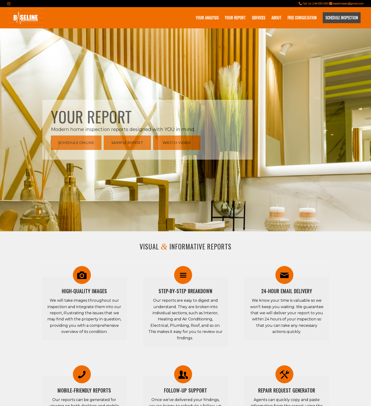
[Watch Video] (176, 142)
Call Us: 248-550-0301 (315, 3)
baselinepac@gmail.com (348, 3)
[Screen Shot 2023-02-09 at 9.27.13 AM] (25, 17)
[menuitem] (207, 17)
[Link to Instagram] (8, 3)
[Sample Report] (127, 142)
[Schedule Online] (76, 142)
